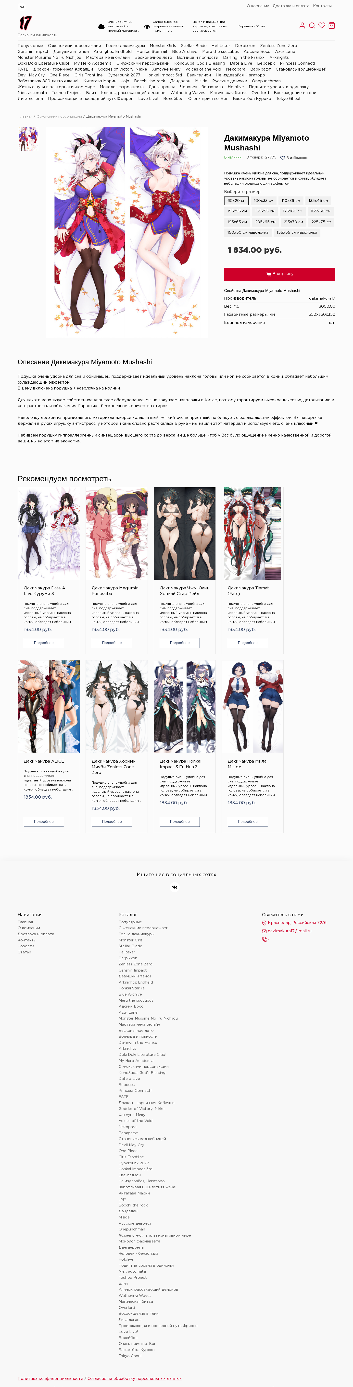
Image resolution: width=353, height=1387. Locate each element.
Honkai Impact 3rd (163, 75)
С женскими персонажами (74, 46)
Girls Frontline (89, 75)
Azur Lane (285, 52)
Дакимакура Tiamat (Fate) (199, 569)
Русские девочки (229, 81)
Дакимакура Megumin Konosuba (91, 572)
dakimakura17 (322, 309)
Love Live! (148, 99)
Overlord (260, 93)
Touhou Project (66, 93)
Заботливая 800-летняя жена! (48, 81)
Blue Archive (184, 52)
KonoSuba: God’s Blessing (199, 63)
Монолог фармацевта (122, 87)
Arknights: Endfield (113, 52)
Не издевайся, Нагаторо (240, 75)
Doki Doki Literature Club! (43, 63)
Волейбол (173, 99)
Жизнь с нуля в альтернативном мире (56, 87)
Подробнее (41, 632)
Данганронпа (162, 87)
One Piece (60, 75)
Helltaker (221, 46)
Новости (26, 914)
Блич (91, 93)
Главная (25, 116)
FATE (23, 69)
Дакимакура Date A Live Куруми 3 (37, 572)
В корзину (279, 285)
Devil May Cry (31, 75)
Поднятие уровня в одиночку (279, 87)
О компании (258, 6)
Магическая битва (228, 93)
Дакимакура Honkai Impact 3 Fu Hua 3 (40, 735)
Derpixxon (245, 46)
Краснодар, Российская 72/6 (294, 891)
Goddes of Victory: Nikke (122, 69)
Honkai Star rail (152, 52)
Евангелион (199, 75)
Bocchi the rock (149, 81)
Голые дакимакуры (125, 46)
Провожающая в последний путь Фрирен (90, 99)
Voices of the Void (203, 69)
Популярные (30, 46)
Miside (201, 81)
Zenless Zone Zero (278, 46)
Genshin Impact (33, 52)
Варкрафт (260, 69)
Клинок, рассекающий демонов (133, 93)
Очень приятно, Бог (208, 99)
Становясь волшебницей (301, 69)
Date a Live (241, 63)
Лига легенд (30, 99)
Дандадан (180, 81)
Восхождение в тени (295, 93)
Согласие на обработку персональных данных (135, 1347)
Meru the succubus (220, 52)
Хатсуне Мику (166, 69)
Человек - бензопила (201, 87)
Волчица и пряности (197, 58)
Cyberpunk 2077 (124, 75)
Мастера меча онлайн (108, 58)
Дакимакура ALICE (253, 569)
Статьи (24, 920)
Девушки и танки (71, 52)
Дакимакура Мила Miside (91, 732)
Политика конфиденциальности (50, 1347)
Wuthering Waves (187, 93)
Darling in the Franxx (244, 58)
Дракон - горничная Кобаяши (63, 69)
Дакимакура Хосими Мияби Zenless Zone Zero (310, 575)
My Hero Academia (93, 63)
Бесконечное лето (153, 58)
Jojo (125, 81)
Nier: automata (32, 93)
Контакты (322, 6)
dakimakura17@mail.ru (287, 899)
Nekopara (235, 69)
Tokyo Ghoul (288, 99)
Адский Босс (257, 52)
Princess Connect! (297, 63)
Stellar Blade (194, 46)
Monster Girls (163, 46)
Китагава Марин (99, 81)
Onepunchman (266, 81)
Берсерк (266, 63)
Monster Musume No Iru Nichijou (49, 58)
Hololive (236, 87)
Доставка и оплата (291, 6)
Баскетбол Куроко (252, 99)
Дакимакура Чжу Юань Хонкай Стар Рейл (145, 575)
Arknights (279, 58)
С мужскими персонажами (142, 63)
